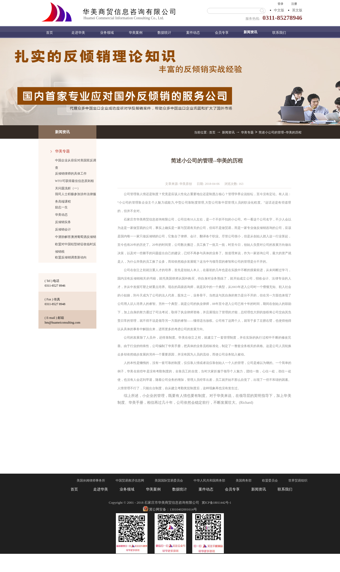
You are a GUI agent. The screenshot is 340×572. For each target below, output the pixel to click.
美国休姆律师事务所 (91, 480)
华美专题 (247, 132)
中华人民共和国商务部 (209, 480)
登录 (280, 3)
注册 (294, 3)
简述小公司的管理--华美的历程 (280, 132)
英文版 (297, 10)
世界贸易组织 (297, 480)
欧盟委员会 (270, 480)
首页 (49, 33)
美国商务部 (244, 480)
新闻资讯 (228, 132)
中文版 (279, 10)
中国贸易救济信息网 (130, 480)
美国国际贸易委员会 (169, 480)
